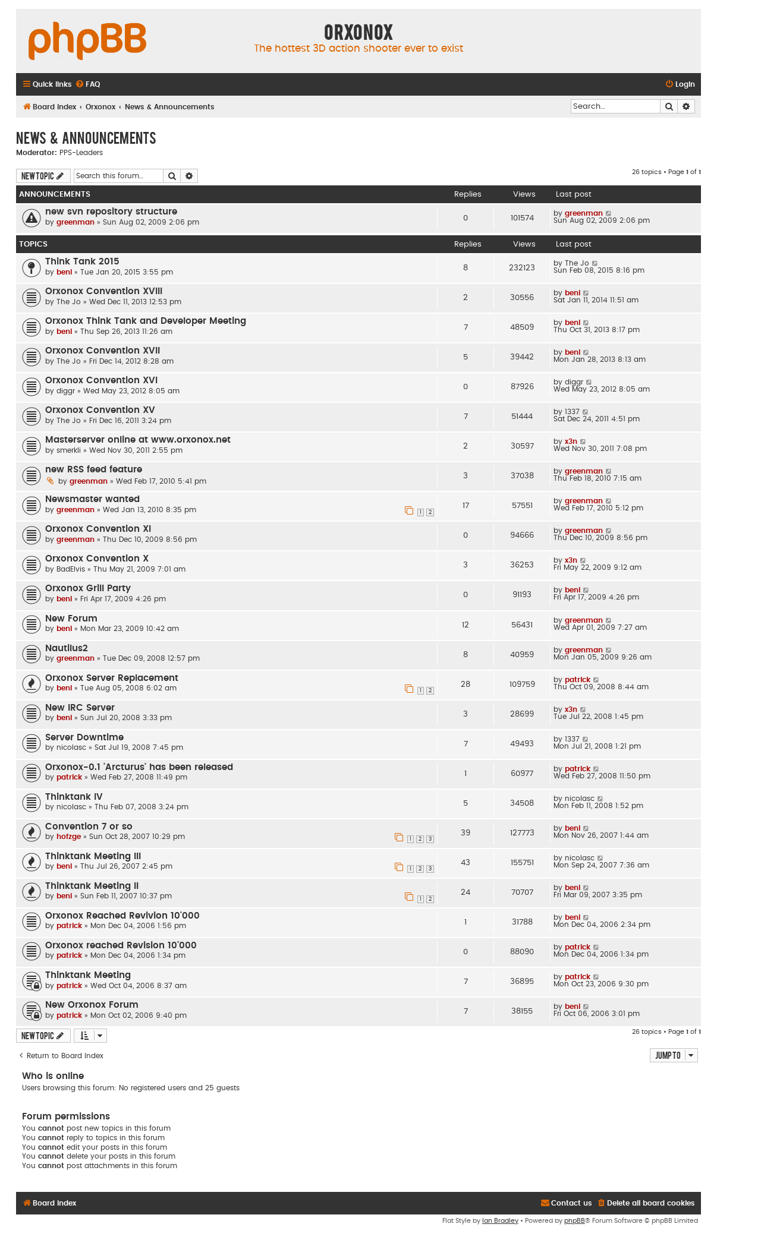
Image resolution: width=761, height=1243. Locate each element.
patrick (577, 679)
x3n (571, 441)
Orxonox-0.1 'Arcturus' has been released (139, 767)
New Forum (71, 618)
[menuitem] (87, 85)
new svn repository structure (111, 211)
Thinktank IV (74, 797)
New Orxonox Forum (92, 1005)
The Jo (577, 263)
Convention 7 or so (89, 826)
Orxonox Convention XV (100, 410)
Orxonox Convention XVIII (103, 291)
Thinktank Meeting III (93, 856)
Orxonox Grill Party (88, 588)
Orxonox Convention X (97, 558)
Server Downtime (84, 737)
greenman (75, 222)
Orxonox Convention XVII (102, 350)
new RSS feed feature (93, 469)
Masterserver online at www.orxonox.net (138, 440)
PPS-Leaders (81, 152)
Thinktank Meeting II (92, 886)
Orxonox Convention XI (98, 529)
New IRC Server (80, 707)
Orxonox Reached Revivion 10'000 (122, 915)
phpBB (574, 1220)
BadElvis (70, 569)
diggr (65, 391)
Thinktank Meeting (88, 975)
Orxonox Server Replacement (111, 678)
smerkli (68, 450)
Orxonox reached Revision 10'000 (121, 945)
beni (64, 272)
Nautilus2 (66, 648)
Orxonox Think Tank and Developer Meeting (145, 321)
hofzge (68, 836)
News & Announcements (86, 137)
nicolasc (71, 747)
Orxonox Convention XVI (101, 380)
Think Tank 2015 (82, 261)
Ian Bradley (500, 1220)
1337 (572, 411)
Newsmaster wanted (92, 499)
